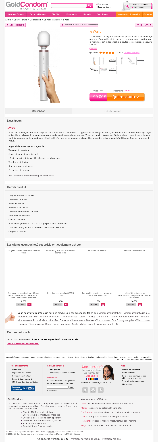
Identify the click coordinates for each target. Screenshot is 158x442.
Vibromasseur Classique (137, 313)
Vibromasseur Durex (40, 324)
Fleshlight (85, 421)
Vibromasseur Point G (29, 320)
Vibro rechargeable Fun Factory (130, 316)
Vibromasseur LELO (107, 324)
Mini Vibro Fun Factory (55, 320)
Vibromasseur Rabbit (110, 313)
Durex (84, 403)
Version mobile (112, 438)
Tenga (83, 425)
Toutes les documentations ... (134, 381)
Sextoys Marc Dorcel (83, 324)
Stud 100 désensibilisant (134, 250)
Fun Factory (86, 412)
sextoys (51, 431)
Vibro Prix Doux (62, 324)
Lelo (83, 416)
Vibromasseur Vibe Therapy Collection (85, 316)
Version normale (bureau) (86, 438)
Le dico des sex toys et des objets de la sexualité (134, 377)
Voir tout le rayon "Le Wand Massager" (81, 25)
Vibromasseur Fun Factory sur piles (115, 320)
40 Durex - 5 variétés (97, 250)
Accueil (8, 20)
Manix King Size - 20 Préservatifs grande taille (60, 251)
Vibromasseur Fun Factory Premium (38, 316)
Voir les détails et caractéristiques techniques (31, 175)
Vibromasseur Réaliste (82, 320)
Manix (84, 408)
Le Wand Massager (131, 53)
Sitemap (77, 434)
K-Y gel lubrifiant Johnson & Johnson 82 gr (24, 251)
